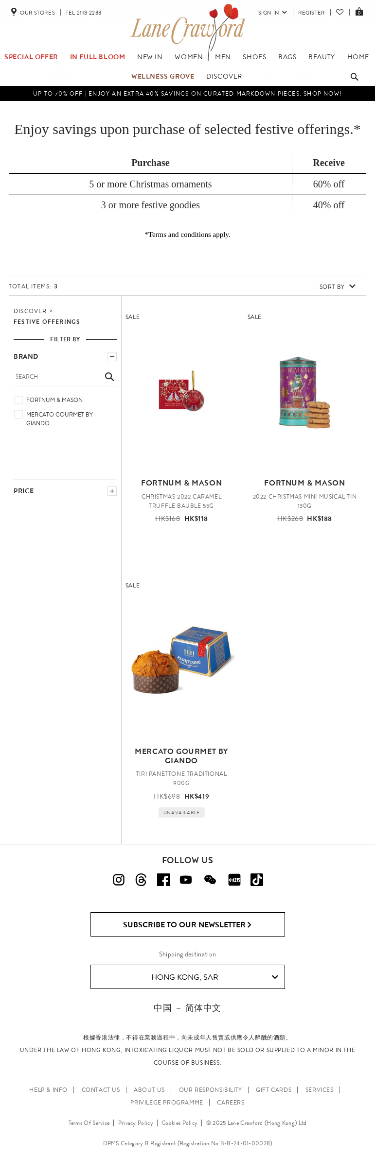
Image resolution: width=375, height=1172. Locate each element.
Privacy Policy (135, 1123)
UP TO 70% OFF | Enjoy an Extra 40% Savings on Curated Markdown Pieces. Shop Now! (187, 93)
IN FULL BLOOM (97, 57)
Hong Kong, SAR (214, 977)
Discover (224, 76)
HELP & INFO (48, 1090)
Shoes (254, 57)
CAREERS (230, 1102)
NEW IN (150, 57)
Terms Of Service (89, 1123)
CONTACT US (101, 1090)
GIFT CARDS (273, 1090)
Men (223, 57)
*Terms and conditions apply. (187, 234)
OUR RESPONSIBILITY (210, 1090)
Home (358, 57)
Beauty (321, 57)
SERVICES (319, 1090)
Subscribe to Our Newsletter (187, 925)
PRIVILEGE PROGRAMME (166, 1102)
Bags (287, 57)
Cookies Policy (179, 1123)
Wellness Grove (162, 76)
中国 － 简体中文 (187, 1008)
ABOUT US (149, 1090)
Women (189, 57)
